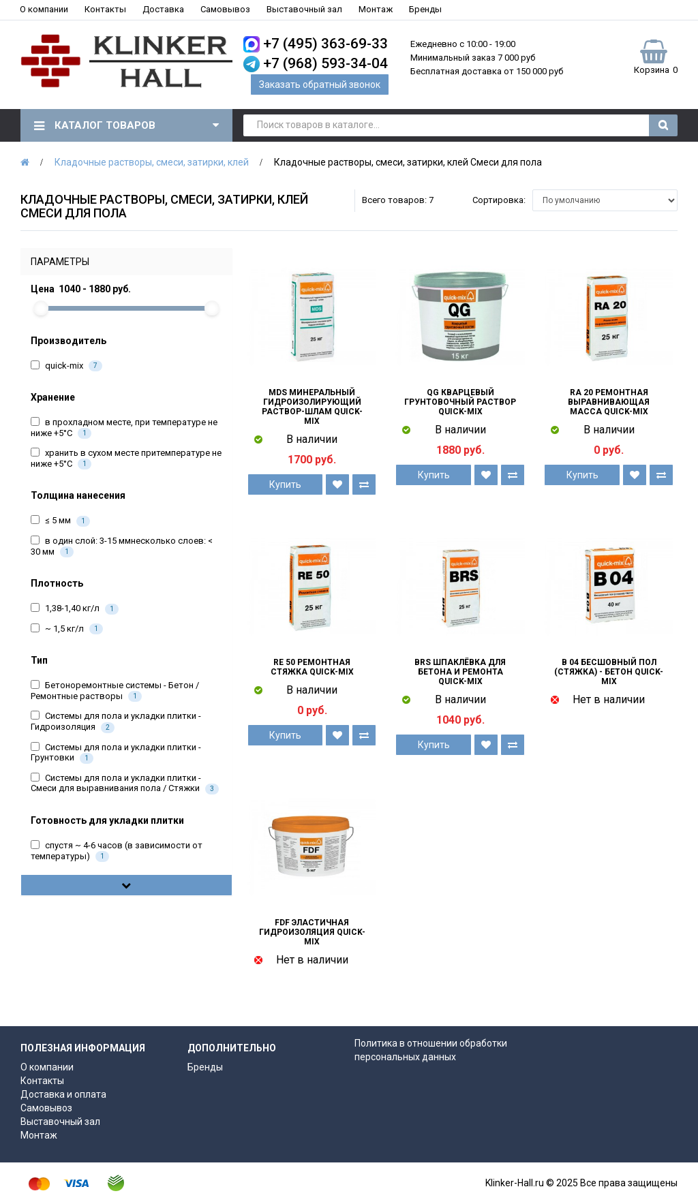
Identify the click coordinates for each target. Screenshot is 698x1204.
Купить (285, 484)
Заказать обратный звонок (319, 84)
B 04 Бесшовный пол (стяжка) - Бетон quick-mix (608, 672)
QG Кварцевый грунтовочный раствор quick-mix (460, 402)
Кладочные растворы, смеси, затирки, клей (152, 162)
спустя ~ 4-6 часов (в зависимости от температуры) (116, 851)
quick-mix (66, 366)
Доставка (163, 9)
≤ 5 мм (60, 521)
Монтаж (376, 9)
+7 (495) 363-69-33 (325, 43)
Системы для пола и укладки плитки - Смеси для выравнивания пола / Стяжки (125, 783)
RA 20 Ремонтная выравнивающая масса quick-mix (609, 402)
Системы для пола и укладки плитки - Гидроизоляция (116, 721)
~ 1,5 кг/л (67, 629)
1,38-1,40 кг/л (75, 609)
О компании (44, 9)
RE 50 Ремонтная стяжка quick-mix (312, 667)
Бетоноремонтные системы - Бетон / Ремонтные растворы (115, 691)
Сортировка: (499, 200)
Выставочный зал (304, 9)
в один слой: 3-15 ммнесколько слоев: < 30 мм (122, 546)
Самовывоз (225, 9)
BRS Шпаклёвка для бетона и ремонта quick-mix (460, 672)
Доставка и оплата (63, 1094)
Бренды (425, 9)
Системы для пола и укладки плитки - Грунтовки (116, 753)
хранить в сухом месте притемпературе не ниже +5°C (126, 458)
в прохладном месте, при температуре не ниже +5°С (124, 428)
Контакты (105, 9)
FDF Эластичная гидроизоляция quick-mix (312, 932)
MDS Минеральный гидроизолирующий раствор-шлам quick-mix (312, 407)
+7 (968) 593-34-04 (325, 63)
